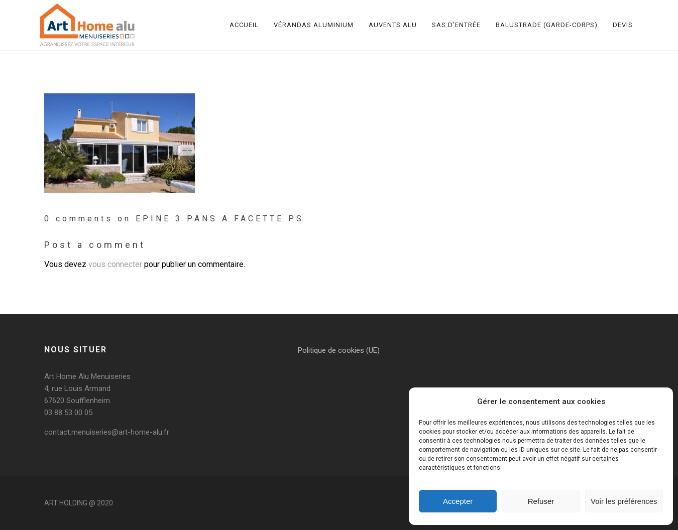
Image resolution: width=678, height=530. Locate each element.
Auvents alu (393, 25)
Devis (623, 25)
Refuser (541, 501)
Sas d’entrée (456, 25)
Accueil (244, 25)
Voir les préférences (624, 501)
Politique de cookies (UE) (339, 350)
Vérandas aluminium (314, 25)
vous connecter (115, 264)
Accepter (458, 501)
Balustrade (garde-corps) (547, 25)
